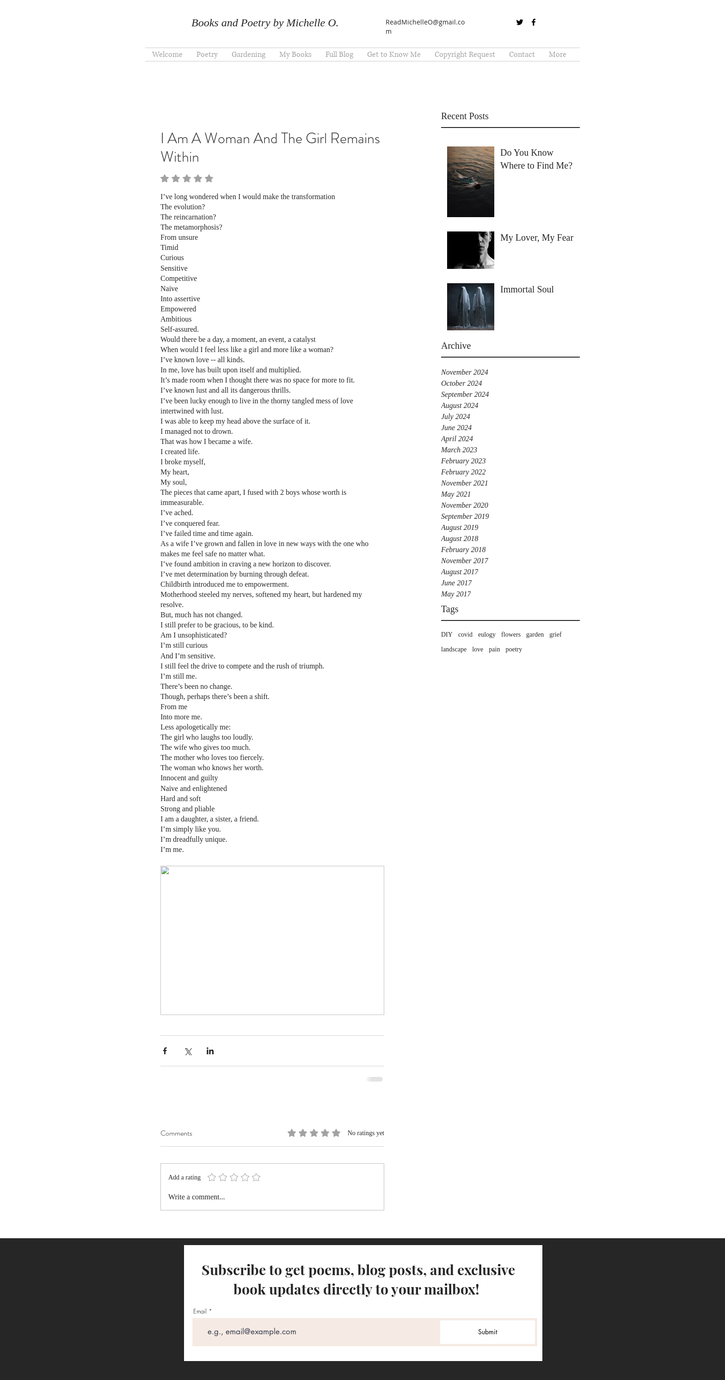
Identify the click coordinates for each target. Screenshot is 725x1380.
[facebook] (533, 22)
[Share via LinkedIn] (210, 1050)
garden (535, 634)
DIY (447, 634)
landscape (454, 649)
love (477, 649)
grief (555, 634)
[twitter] (519, 22)
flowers (511, 634)
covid (465, 634)
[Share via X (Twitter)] (187, 1050)
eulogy (487, 634)
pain (494, 649)
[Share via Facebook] (164, 1050)
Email (200, 1311)
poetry (513, 649)
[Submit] (487, 1332)
